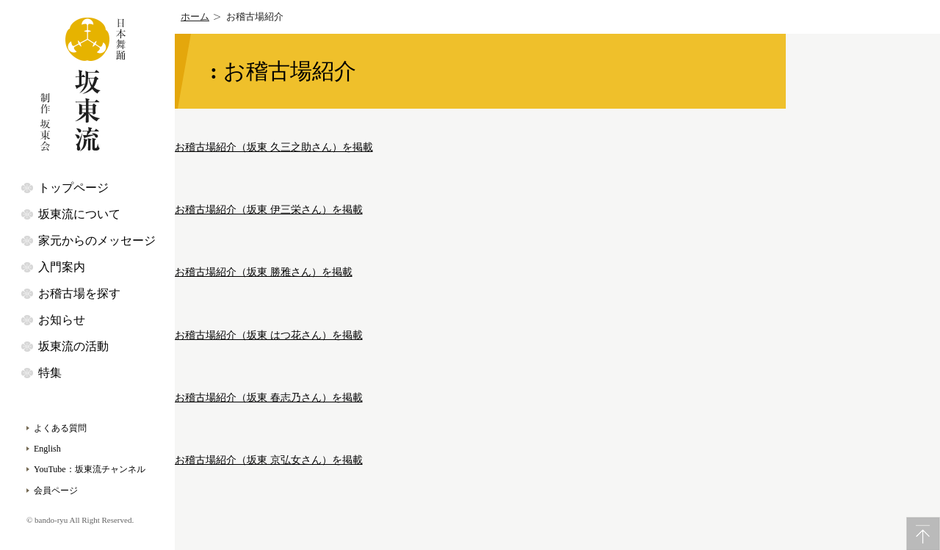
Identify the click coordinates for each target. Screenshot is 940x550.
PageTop (923, 533)
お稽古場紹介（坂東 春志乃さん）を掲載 (269, 397)
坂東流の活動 (73, 346)
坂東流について (79, 214)
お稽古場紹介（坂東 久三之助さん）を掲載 (274, 147)
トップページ (73, 187)
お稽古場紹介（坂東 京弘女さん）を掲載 (269, 460)
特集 (50, 372)
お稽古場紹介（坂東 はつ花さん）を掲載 (269, 335)
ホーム (195, 16)
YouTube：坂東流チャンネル (89, 469)
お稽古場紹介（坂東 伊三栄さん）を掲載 (269, 209)
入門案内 (61, 267)
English (47, 449)
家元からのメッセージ (97, 240)
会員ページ (56, 490)
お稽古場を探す (79, 293)
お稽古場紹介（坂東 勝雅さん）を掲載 (263, 272)
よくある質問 (60, 428)
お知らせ (61, 320)
